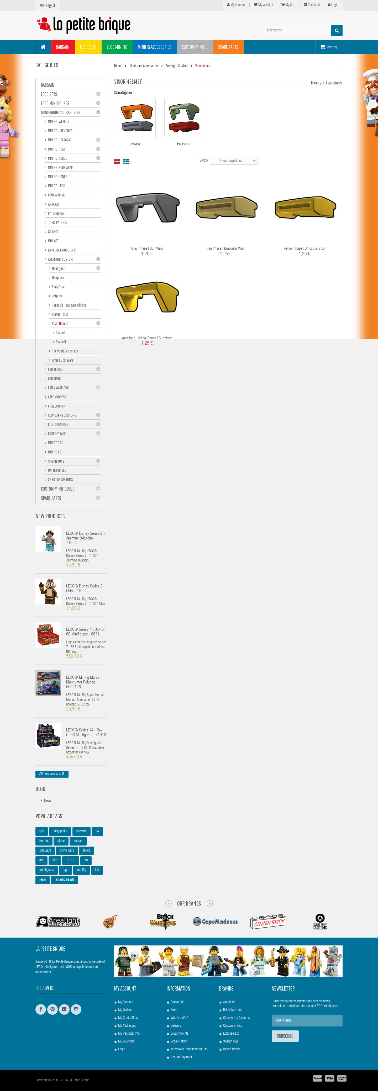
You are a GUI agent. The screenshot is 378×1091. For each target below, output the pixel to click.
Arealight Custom (60, 259)
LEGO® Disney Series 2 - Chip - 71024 (85, 589)
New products (50, 516)
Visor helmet (60, 323)
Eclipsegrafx (231, 1034)
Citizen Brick (56, 406)
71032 (70, 860)
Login (333, 5)
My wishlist (263, 5)
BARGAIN (47, 85)
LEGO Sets (49, 94)
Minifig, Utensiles (60, 130)
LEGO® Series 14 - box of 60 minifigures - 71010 (86, 733)
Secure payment (181, 1057)
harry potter (60, 831)
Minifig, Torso (57, 158)
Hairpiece (57, 277)
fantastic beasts (64, 880)
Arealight (229, 1002)
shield (86, 851)
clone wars (67, 851)
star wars (45, 851)
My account (125, 988)
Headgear (58, 268)
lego (65, 870)
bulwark (81, 831)
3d (86, 860)
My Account (236, 5)
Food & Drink (56, 194)
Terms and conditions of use (189, 1049)
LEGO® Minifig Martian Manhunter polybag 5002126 (83, 682)
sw (97, 831)
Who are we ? (179, 1018)
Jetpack (56, 295)
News (47, 801)
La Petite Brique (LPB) (62, 250)
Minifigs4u (55, 442)
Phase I (60, 332)
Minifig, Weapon (58, 121)
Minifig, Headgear (59, 139)
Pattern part (57, 213)
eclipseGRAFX (57, 433)
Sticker (53, 231)
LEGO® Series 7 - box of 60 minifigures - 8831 (85, 632)
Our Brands (189, 903)
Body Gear (58, 286)
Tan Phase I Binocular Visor (226, 249)
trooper (78, 841)
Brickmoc (54, 378)
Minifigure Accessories (60, 112)
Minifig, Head (56, 149)
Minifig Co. (55, 452)
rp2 (41, 831)
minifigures (46, 870)
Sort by (204, 161)
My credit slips (128, 1018)
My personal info (129, 1034)
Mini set (53, 240)
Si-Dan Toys (56, 461)
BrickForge (55, 369)
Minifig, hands (57, 176)
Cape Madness (57, 396)
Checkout (312, 5)
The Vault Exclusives (64, 351)
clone (61, 841)
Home (174, 1010)
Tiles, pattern (57, 222)
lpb (97, 870)
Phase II (60, 341)
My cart (288, 5)
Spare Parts (51, 498)
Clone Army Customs (62, 415)
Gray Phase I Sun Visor (147, 249)
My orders (125, 1010)
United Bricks (57, 470)
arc (41, 860)
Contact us (177, 1002)
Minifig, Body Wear (60, 167)
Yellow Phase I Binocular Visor (305, 249)
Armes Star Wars (62, 360)
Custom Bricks (58, 424)
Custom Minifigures (58, 489)
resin (42, 880)
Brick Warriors (58, 387)
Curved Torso (60, 314)
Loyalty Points (179, 1034)
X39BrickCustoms (60, 479)
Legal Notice (179, 1042)
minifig (81, 870)
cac (54, 860)
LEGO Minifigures (55, 103)
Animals (53, 204)
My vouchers (126, 1042)
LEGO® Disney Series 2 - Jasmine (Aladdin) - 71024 (85, 539)
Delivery (176, 1026)
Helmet (44, 841)
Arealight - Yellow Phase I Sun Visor (147, 338)
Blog (40, 788)
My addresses (127, 1026)
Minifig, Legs (56, 185)
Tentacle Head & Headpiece (69, 305)
